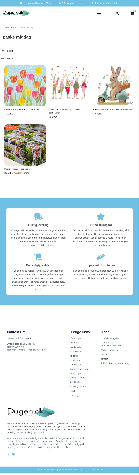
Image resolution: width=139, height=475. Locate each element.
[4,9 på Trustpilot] (100, 218)
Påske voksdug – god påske (19, 171)
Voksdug (74, 358)
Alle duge (74, 344)
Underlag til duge (78, 388)
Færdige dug (76, 349)
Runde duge (75, 353)
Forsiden (9, 28)
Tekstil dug (75, 362)
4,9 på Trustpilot (100, 227)
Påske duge (75, 340)
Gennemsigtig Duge (79, 371)
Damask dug (76, 366)
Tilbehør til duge (77, 379)
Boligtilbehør (76, 384)
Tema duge (75, 375)
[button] (98, 13)
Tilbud (72, 393)
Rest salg (74, 397)
